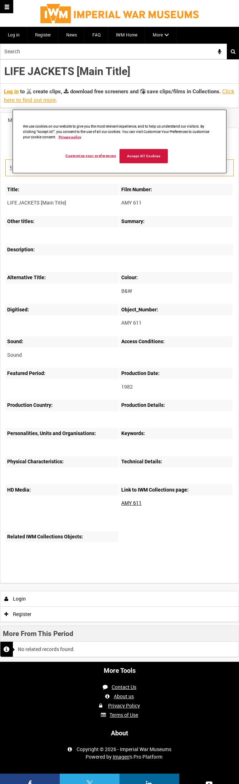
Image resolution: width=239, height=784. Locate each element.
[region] (119, 141)
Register (43, 35)
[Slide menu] (6, 6)
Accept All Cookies (144, 156)
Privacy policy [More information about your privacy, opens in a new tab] (70, 137)
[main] (119, 360)
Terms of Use (123, 714)
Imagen (121, 756)
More (158, 35)
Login (15, 598)
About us (124, 696)
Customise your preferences (90, 155)
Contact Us (124, 687)
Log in (14, 35)
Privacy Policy (124, 705)
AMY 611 (131, 502)
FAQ (96, 35)
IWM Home (126, 35)
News (71, 35)
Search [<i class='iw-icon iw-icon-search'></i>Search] (233, 51)
